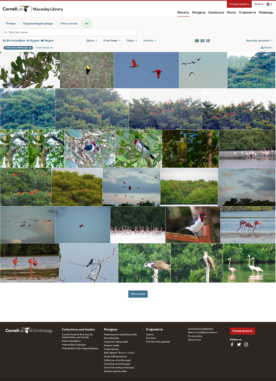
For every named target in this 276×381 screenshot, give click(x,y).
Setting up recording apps (117, 360)
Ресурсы (199, 12)
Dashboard (216, 12)
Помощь (266, 12)
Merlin (231, 12)
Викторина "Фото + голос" (120, 353)
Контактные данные (158, 342)
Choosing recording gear (117, 364)
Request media (111, 345)
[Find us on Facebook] (232, 344)
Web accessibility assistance (202, 332)
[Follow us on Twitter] (239, 344)
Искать (183, 12)
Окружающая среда (38, 23)
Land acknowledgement (200, 329)
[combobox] (72, 32)
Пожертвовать (239, 4)
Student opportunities (115, 371)
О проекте (247, 12)
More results (138, 294)
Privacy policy (195, 336)
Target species (111, 349)
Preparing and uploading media (120, 334)
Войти (259, 4)
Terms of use (194, 340)
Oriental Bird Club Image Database (80, 348)
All (86, 23)
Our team (151, 338)
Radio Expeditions (71, 341)
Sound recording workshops (119, 367)
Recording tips (111, 338)
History (149, 334)
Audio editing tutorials (115, 356)
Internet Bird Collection (74, 345)
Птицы (11, 23)
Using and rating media (116, 342)
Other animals (69, 23)
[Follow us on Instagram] (246, 344)
